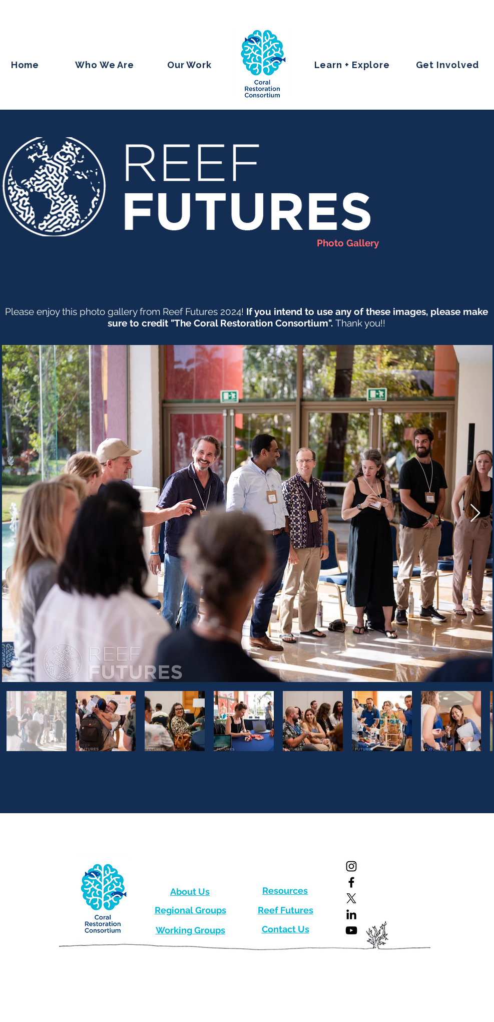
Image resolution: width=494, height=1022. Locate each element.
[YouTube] (351, 930)
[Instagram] (351, 866)
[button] (105, 65)
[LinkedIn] (351, 914)
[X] (351, 898)
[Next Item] (475, 513)
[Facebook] (351, 882)
